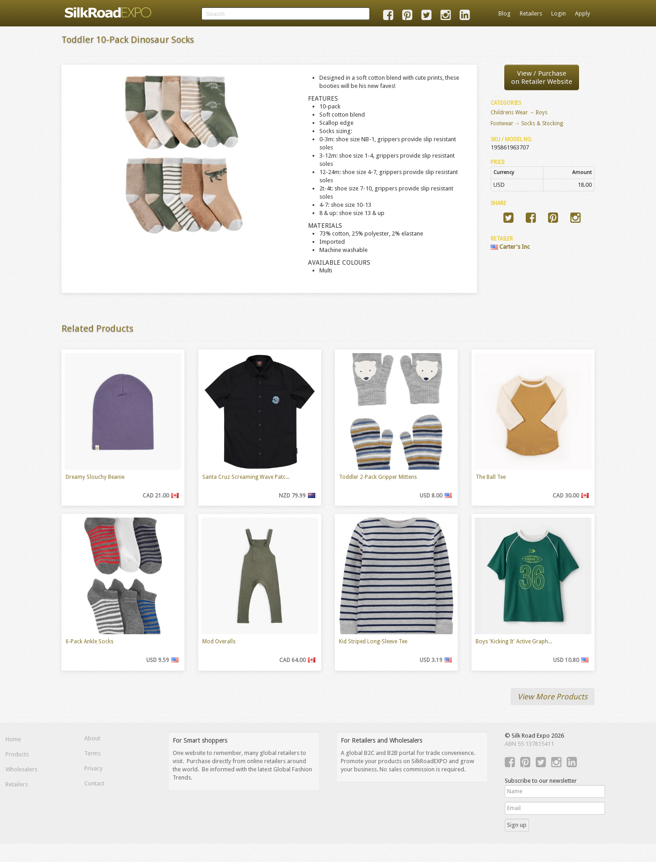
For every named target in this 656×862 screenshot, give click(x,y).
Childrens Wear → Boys (519, 112)
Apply (582, 13)
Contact (94, 783)
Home (13, 739)
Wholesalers (21, 769)
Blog (504, 13)
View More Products (553, 696)
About (92, 738)
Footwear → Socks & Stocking (527, 123)
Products (17, 754)
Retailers (531, 13)
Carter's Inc (510, 246)
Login (558, 13)
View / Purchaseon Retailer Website (541, 77)
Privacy (93, 768)
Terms (92, 753)
